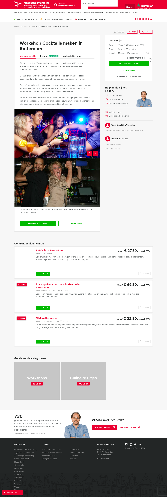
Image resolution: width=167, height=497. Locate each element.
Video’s (17, 487)
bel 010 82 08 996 (130, 427)
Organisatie (19, 468)
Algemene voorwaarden (24, 452)
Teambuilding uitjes (49, 455)
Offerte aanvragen (129, 63)
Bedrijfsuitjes (20, 12)
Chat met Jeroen (114, 100)
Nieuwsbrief (19, 462)
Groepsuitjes (76, 12)
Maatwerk (130, 12)
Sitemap (17, 484)
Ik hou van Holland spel (51, 449)
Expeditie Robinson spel (52, 452)
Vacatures (18, 477)
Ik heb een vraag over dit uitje (129, 77)
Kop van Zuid (117, 12)
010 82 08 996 (142, 18)
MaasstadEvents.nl (38, 4)
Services (17, 480)
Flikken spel (74, 449)
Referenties (19, 471)
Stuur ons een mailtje (116, 104)
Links (16, 490)
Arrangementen (58, 12)
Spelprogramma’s (37, 12)
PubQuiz (73, 458)
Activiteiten (18, 474)
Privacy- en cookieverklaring (25, 449)
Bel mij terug (113, 113)
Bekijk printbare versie (117, 117)
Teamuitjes (74, 455)
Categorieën (19, 465)
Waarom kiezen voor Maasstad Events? (30, 433)
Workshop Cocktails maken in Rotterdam (51, 26)
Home (16, 26)
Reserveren (129, 71)
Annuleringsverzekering (24, 455)
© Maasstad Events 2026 (135, 448)
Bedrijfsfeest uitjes (49, 458)
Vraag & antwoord (21, 458)
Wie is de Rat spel (77, 452)
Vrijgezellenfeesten (97, 12)
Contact (140, 12)
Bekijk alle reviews (114, 150)
